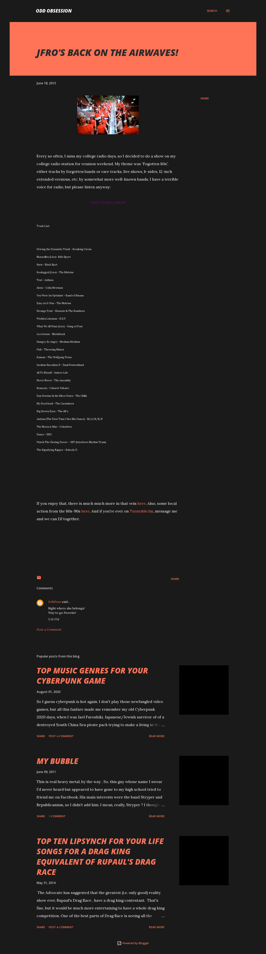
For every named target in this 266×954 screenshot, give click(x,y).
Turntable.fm (141, 511)
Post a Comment (49, 629)
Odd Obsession (54, 11)
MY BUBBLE (57, 761)
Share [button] (204, 98)
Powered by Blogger (133, 943)
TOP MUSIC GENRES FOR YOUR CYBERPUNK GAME (92, 675)
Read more (157, 736)
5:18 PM (53, 619)
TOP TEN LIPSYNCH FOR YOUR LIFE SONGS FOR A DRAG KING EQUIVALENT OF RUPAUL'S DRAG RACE (100, 856)
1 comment (57, 816)
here (141, 503)
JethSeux (54, 602)
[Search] (212, 10)
